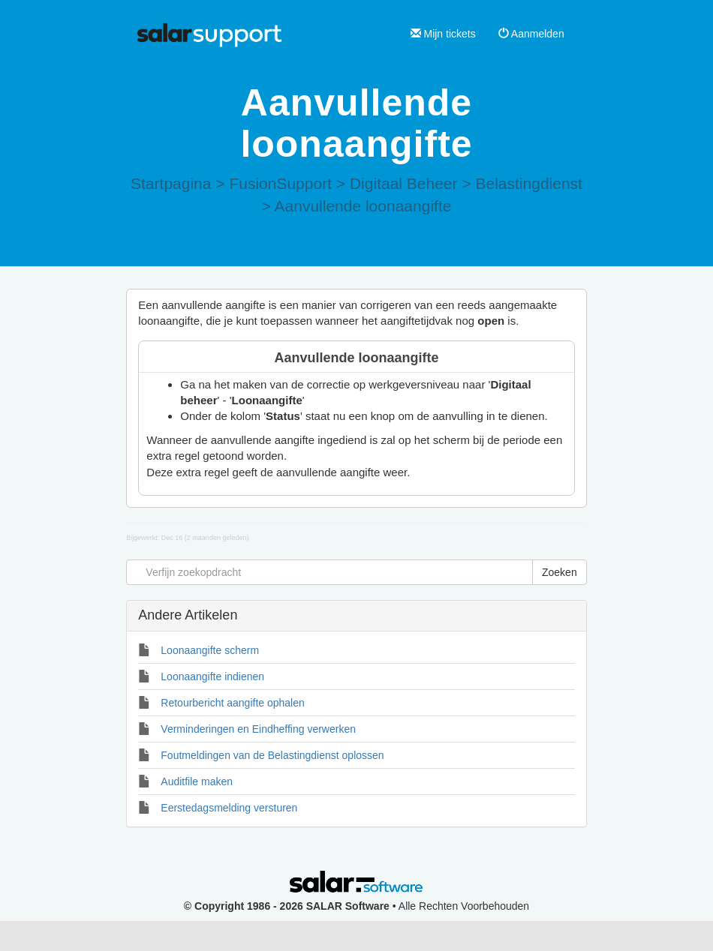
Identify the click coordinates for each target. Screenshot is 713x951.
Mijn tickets (443, 34)
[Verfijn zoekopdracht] (329, 572)
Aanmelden (531, 34)
